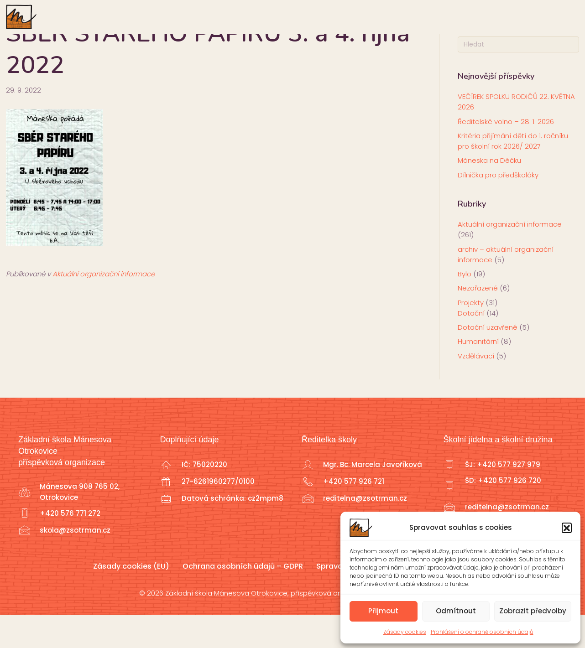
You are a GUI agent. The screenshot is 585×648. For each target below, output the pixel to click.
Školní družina (417, 16)
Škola (147, 16)
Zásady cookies (404, 632)
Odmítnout (456, 611)
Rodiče (195, 16)
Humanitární (478, 375)
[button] (566, 527)
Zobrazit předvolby (532, 611)
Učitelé (285, 16)
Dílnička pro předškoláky (498, 208)
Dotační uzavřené (487, 361)
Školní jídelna (494, 16)
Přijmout (383, 611)
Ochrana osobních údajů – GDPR (243, 599)
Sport (552, 16)
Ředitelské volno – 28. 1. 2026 (506, 155)
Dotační (471, 346)
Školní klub (346, 16)
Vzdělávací (476, 389)
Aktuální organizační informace (103, 307)
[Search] (519, 78)
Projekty (471, 336)
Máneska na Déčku (489, 194)
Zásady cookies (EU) (131, 599)
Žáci (239, 16)
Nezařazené (478, 322)
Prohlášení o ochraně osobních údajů (482, 632)
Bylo (464, 307)
